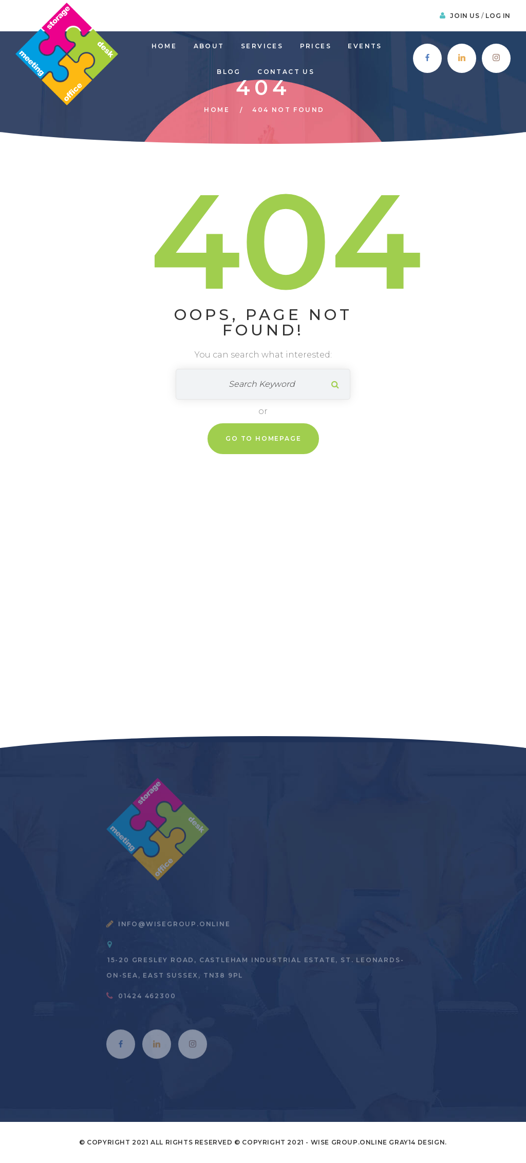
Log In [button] (498, 16)
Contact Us (285, 72)
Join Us (465, 16)
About (209, 46)
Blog (229, 72)
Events (365, 46)
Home (164, 46)
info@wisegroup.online (174, 928)
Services (262, 46)
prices (315, 46)
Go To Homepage (263, 438)
